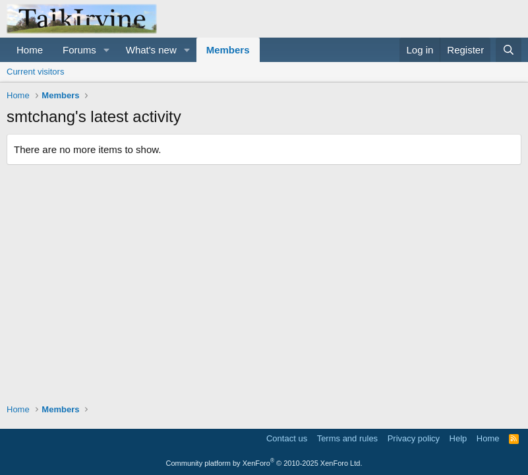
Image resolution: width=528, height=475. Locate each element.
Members (228, 49)
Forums (79, 49)
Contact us (286, 438)
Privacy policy (414, 438)
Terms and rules (347, 438)
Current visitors (35, 72)
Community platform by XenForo (264, 463)
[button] (107, 50)
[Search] (508, 50)
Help (458, 438)
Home (29, 49)
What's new (151, 49)
